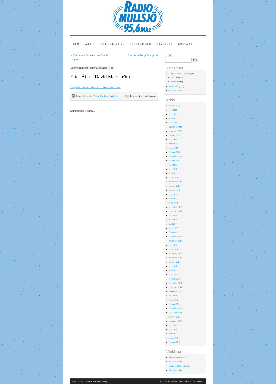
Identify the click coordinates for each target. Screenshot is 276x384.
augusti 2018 (174, 190)
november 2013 (175, 312)
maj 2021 (173, 114)
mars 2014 (173, 300)
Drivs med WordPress (168, 381)
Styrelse (164, 44)
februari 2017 (174, 232)
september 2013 (175, 321)
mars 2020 (173, 148)
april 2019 (173, 173)
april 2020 (173, 143)
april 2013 (173, 333)
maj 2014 (173, 295)
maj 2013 (173, 329)
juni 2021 (173, 110)
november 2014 (175, 287)
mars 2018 (173, 203)
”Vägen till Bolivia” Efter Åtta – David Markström (95, 87)
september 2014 (175, 291)
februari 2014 (174, 304)
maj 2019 (173, 169)
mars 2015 (173, 274)
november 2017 (175, 211)
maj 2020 (173, 139)
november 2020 (175, 131)
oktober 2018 (174, 186)
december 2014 (175, 283)
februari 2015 (174, 279)
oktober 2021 (174, 105)
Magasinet (175, 81)
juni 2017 (173, 215)
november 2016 (175, 241)
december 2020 (175, 127)
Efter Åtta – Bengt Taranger (143, 55)
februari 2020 (174, 152)
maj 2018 (173, 194)
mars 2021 (173, 122)
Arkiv (90, 44)
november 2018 (175, 181)
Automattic (198, 381)
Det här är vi (112, 44)
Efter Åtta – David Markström (100, 76)
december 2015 (175, 253)
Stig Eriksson (81, 68)
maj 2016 (173, 245)
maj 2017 (173, 219)
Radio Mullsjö (175, 86)
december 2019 (175, 156)
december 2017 (175, 207)
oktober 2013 (174, 317)
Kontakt (185, 44)
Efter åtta (87, 96)
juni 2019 (173, 165)
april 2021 (173, 118)
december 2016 (175, 236)
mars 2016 (173, 249)
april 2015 (173, 270)
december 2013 (175, 308)
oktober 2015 (174, 262)
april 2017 (173, 224)
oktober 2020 (174, 135)
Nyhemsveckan (175, 361)
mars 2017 (173, 228)
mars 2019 (173, 177)
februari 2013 (174, 342)
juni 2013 (173, 325)
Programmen (140, 44)
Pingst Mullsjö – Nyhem (105, 96)
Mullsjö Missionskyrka (178, 357)
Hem (76, 44)
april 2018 (173, 198)
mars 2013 (173, 338)
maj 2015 (173, 266)
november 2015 (175, 257)
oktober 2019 (174, 160)
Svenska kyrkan (175, 90)
